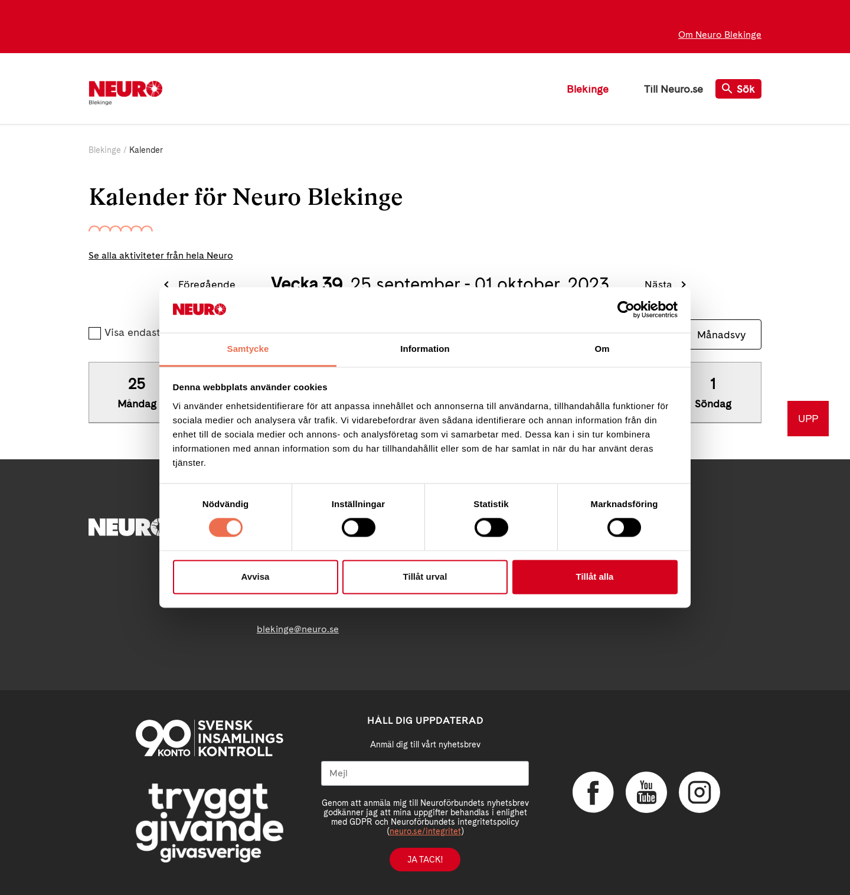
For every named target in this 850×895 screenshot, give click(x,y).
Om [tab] (601, 349)
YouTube (646, 792)
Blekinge (588, 89)
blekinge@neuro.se (298, 629)
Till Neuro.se (673, 89)
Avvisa (255, 576)
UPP (808, 418)
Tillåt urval (425, 576)
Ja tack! (425, 859)
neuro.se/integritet (425, 831)
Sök (738, 89)
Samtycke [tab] (248, 349)
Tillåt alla (595, 576)
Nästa (658, 284)
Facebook (593, 792)
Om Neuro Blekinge (719, 34)
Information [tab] (425, 349)
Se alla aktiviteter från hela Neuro (161, 255)
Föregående (207, 284)
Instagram (699, 792)
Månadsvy (721, 334)
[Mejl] (425, 773)
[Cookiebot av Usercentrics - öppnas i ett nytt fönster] (626, 310)
